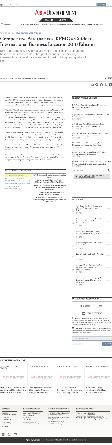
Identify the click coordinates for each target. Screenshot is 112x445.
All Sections (7, 24)
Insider (91, 321)
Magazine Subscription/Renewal (9, 413)
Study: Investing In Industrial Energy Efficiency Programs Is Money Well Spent (49, 181)
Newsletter (5, 417)
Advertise (19, 5)
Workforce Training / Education (17, 183)
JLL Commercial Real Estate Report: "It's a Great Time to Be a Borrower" (49, 193)
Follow (49, 20)
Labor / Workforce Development (28, 416)
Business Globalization (14, 189)
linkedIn (85, 306)
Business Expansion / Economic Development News (32, 423)
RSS (99, 306)
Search (63, 20)
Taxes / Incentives (12, 186)
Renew (109, 5)
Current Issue (6, 419)
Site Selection (27, 419)
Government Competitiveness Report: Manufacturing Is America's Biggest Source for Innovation (49, 200)
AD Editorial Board (95, 24)
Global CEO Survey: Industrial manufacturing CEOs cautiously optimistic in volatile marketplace (50, 187)
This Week (91, 331)
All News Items (79, 170)
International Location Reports (17, 181)
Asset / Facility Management (16, 178)
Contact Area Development (6, 423)
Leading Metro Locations (56, 421)
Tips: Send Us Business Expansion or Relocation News (91, 176)
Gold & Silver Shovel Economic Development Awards (59, 413)
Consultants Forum (8, 5)
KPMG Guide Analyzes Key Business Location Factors (49, 176)
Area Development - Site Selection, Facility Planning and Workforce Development (56, 12)
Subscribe (101, 4)
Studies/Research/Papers (28, 33)
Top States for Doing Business (58, 424)
